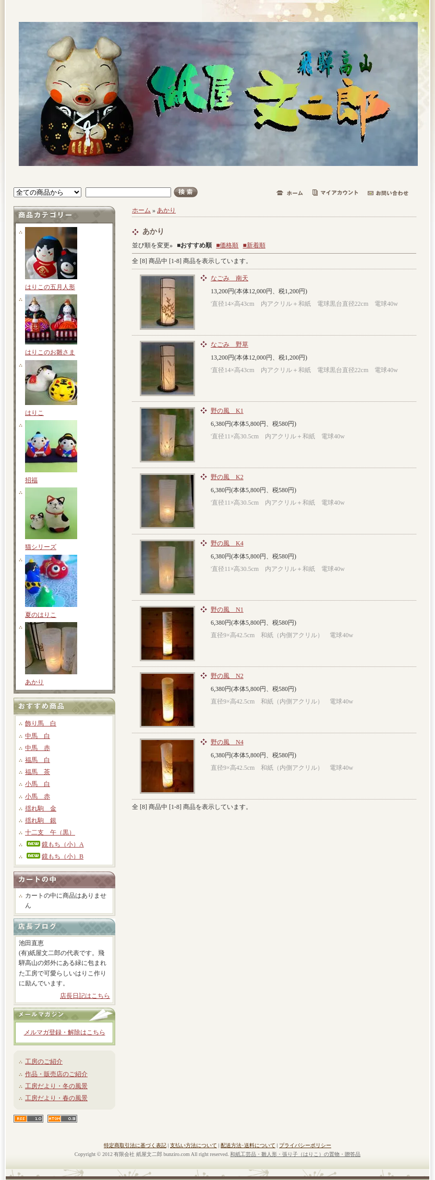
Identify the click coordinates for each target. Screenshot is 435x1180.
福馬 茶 (37, 772)
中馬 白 (37, 736)
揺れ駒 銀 (40, 820)
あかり (34, 682)
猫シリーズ (40, 547)
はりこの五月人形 (50, 287)
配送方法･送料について (248, 1145)
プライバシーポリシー (305, 1145)
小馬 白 (37, 784)
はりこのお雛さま (50, 352)
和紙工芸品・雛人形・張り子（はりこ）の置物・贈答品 (295, 1154)
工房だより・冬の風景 (56, 1086)
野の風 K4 (227, 543)
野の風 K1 (227, 410)
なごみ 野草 (229, 344)
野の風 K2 (227, 477)
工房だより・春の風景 (56, 1098)
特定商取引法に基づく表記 (135, 1145)
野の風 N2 (227, 676)
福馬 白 (37, 760)
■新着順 (254, 245)
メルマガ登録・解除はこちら (64, 1032)
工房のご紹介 (44, 1061)
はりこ (34, 412)
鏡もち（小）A (54, 844)
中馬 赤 (37, 748)
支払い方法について (193, 1145)
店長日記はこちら (85, 995)
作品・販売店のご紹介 (56, 1074)
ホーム (141, 210)
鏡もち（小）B (54, 856)
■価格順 (227, 245)
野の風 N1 (227, 609)
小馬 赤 (37, 796)
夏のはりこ (40, 614)
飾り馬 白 (40, 723)
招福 (31, 480)
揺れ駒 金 (40, 808)
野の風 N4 (227, 742)
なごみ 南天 (229, 278)
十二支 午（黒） (50, 832)
